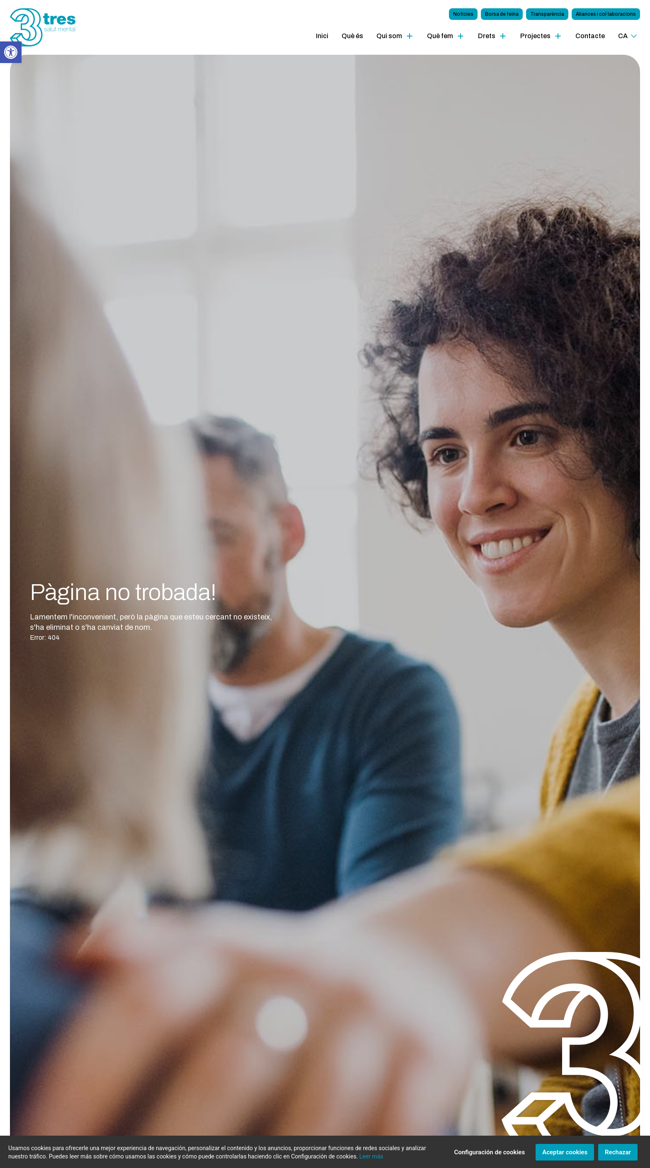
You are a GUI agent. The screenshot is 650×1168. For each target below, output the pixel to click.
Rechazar (618, 1155)
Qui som (389, 35)
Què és (352, 35)
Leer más (371, 1159)
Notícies (463, 14)
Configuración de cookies (489, 1155)
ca (623, 35)
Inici (322, 35)
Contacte (590, 35)
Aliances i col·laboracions (606, 14)
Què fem (440, 35)
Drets (486, 35)
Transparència (547, 14)
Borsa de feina (502, 14)
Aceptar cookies (564, 1155)
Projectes (535, 35)
